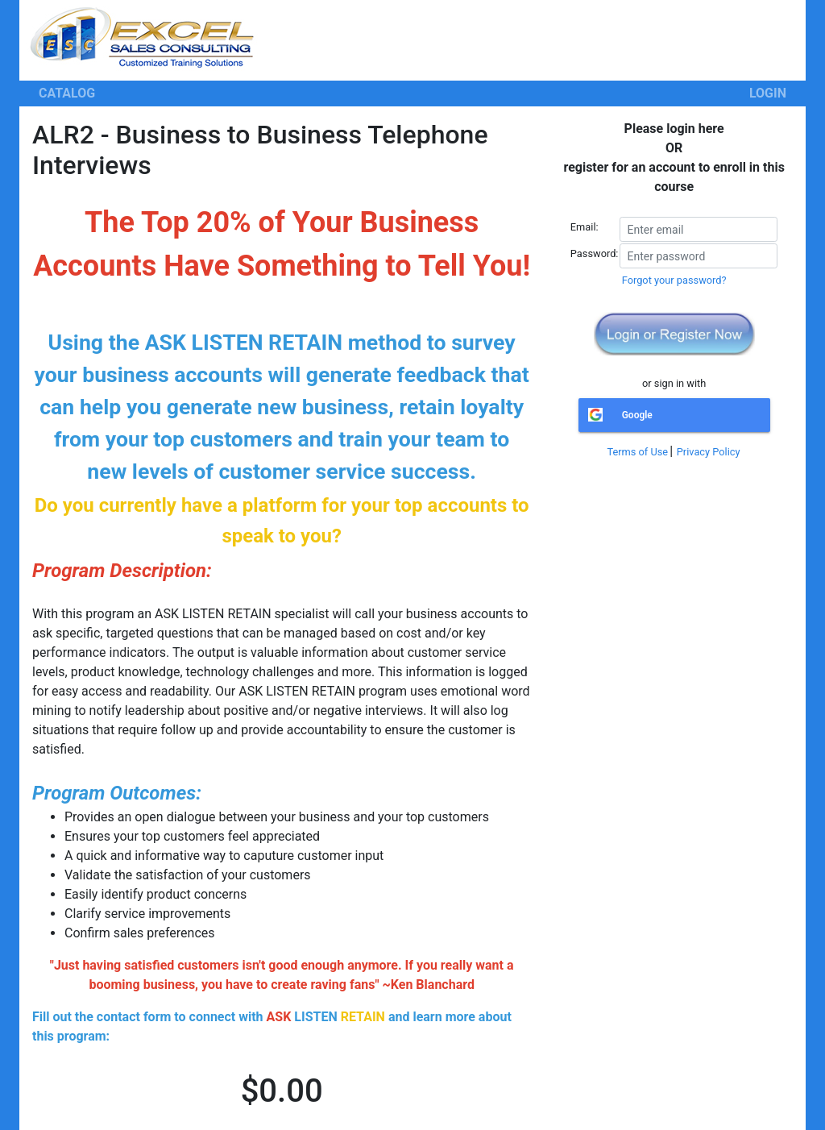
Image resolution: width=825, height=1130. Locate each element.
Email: (584, 227)
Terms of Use (637, 452)
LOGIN (767, 93)
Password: (594, 253)
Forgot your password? (674, 280)
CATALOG (67, 93)
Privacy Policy (708, 452)
